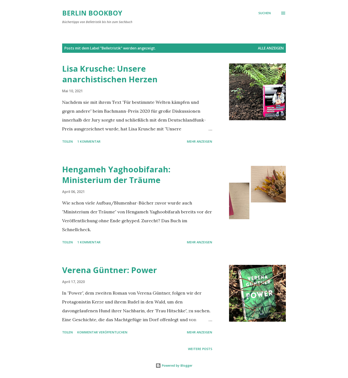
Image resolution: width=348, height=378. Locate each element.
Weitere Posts (200, 349)
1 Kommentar (89, 141)
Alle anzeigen (271, 48)
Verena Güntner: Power (109, 270)
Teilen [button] (67, 141)
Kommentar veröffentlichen (102, 332)
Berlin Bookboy (92, 13)
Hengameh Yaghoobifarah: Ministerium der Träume (116, 174)
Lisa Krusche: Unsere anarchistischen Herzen (110, 74)
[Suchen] (264, 13)
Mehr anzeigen (199, 141)
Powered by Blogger (174, 365)
